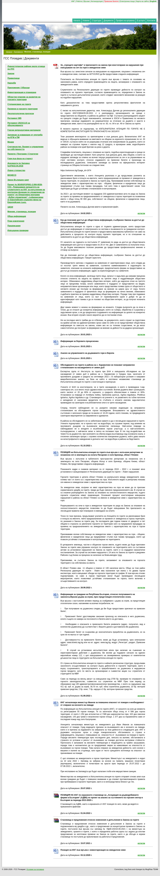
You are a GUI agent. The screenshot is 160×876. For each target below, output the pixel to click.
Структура (96, 20)
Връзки (86, 1)
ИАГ (73, 1)
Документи (108, 20)
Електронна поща (127, 1)
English (153, 1)
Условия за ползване (35, 869)
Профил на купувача (125, 20)
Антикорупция (97, 1)
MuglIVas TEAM (151, 869)
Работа (79, 1)
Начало (76, 20)
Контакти (151, 20)
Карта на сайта (142, 1)
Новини (86, 20)
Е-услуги (141, 20)
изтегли (141, 213)
